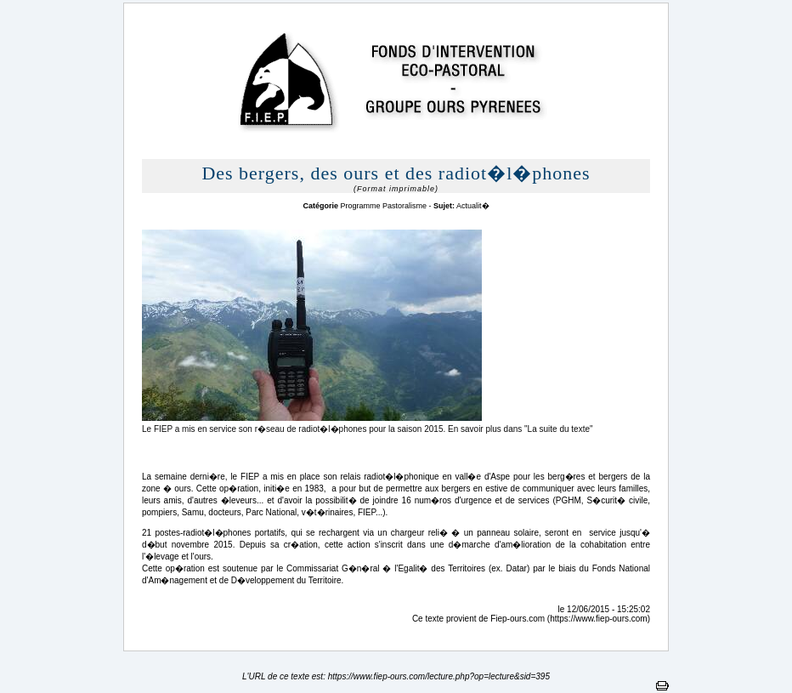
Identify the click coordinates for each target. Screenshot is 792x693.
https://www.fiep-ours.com (598, 618)
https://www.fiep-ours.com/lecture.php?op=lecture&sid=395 (439, 676)
